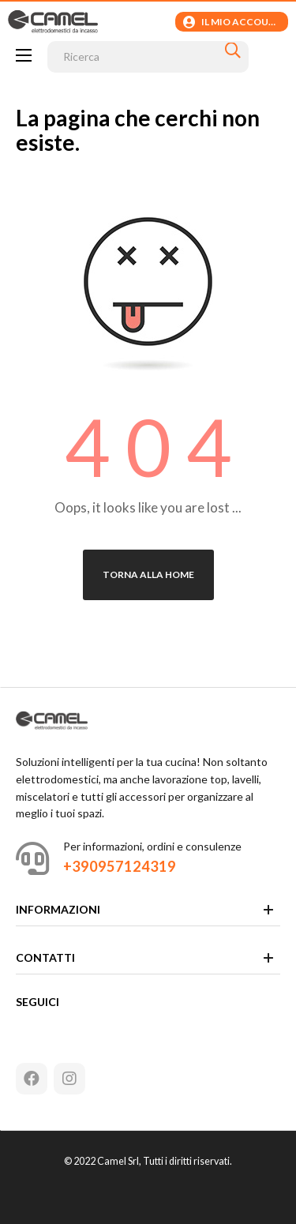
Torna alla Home (148, 574)
